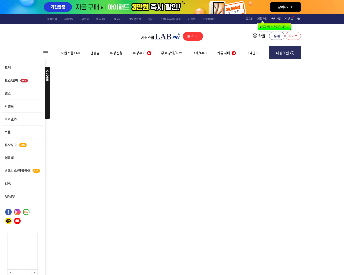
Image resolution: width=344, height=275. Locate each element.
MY (298, 18)
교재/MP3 (199, 52)
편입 (150, 19)
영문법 (9, 157)
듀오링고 (16, 144)
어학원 (192, 19)
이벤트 (289, 18)
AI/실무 (10, 196)
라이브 (293, 35)
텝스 (8, 93)
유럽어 (85, 19)
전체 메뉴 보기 (45, 52)
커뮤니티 (224, 54)
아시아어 (101, 19)
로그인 (249, 18)
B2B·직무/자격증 (170, 19)
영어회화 (52, 19)
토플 (8, 132)
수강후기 (139, 54)
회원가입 (262, 18)
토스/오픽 (16, 80)
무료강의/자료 (171, 52)
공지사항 (276, 18)
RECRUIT (209, 19)
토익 (193, 35)
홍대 (277, 35)
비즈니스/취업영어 (22, 170)
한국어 (117, 19)
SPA (8, 183)
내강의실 (285, 52)
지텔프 (9, 106)
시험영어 (69, 19)
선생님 (95, 52)
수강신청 (116, 52)
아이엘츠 (11, 119)
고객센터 (252, 52)
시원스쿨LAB (70, 52)
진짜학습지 (134, 19)
